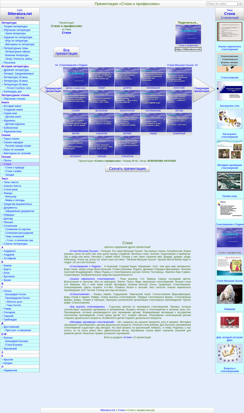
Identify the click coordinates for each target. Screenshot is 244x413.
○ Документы (9, 207)
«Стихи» (128, 337)
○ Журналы (8, 120)
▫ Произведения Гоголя (17, 298)
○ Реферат (8, 214)
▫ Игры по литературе (16, 40)
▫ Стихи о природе (14, 167)
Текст (4, 178)
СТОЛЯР (75, 109)
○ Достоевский (10, 326)
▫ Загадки (9, 174)
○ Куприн (6, 363)
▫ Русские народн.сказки (17, 145)
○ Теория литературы (14, 26)
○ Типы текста (10, 182)
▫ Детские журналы (14, 124)
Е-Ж (3, 334)
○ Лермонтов (9, 370)
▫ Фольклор (10, 196)
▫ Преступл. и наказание (17, 330)
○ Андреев (7, 254)
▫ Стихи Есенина (13, 344)
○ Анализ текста (11, 185)
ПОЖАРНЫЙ (179, 132)
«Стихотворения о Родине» (85, 266)
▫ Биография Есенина (16, 341)
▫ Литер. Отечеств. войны (18, 58)
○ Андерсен (8, 250)
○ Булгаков (8, 276)
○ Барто (6, 269)
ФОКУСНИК (179, 87)
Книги (5, 102)
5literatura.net (107, 410)
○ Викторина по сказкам (15, 153)
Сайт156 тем (19, 14)
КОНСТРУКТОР (127, 109)
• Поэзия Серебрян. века (18, 88)
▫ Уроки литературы (15, 33)
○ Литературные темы (14, 48)
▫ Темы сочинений (14, 236)
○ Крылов (7, 359)
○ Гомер (6, 308)
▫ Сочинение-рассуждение (18, 233)
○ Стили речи (9, 189)
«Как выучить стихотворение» (87, 306)
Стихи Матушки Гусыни (182, 65)
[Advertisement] (127, 38)
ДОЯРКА (127, 87)
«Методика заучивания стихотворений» (92, 322)
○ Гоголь (6, 290)
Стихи (66, 32)
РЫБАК (153, 132)
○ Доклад (7, 218)
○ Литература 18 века (14, 77)
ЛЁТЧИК (179, 109)
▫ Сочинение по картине (17, 229)
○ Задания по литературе (16, 37)
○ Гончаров (8, 312)
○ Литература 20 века (14, 84)
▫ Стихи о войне (12, 171)
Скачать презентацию (127, 169)
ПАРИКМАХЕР (153, 87)
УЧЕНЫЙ (101, 155)
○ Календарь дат (11, 91)
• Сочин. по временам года (19, 240)
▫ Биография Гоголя (15, 294)
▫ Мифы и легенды (14, 200)
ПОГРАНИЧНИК (153, 109)
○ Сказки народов (12, 142)
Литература (9, 22)
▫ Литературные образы (17, 51)
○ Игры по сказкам (12, 149)
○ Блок (5, 272)
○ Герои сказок (10, 138)
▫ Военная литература (16, 55)
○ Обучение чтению (13, 98)
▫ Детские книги (12, 116)
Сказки (5, 135)
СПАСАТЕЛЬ (127, 155)
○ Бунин (6, 280)
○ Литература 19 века (14, 80)
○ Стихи (6, 164)
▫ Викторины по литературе (19, 44)
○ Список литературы (14, 243)
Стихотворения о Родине (71, 65)
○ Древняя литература (15, 69)
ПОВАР (101, 87)
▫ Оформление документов (19, 211)
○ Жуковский (9, 348)
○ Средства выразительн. (17, 203)
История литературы (15, 66)
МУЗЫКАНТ (75, 155)
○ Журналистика (11, 131)
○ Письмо (7, 222)
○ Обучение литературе (15, 29)
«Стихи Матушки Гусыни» (84, 251)
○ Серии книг (9, 113)
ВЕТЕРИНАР (101, 109)
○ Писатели (8, 62)
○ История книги (11, 105)
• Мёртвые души (13, 301)
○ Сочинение (9, 225)
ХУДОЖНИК (101, 132)
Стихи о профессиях (188, 44)
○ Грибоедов (9, 319)
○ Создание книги (12, 109)
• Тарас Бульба (13, 305)
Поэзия (6, 156)
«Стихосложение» (79, 294)
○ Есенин (7, 337)
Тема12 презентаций (230, 14)
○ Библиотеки (9, 127)
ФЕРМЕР (127, 132)
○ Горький (7, 315)
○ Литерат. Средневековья (17, 73)
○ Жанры (7, 193)
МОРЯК (75, 132)
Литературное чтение (15, 95)
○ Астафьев (8, 258)
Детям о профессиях (75, 87)
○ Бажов (6, 265)
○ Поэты (6, 160)
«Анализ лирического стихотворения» (92, 278)
